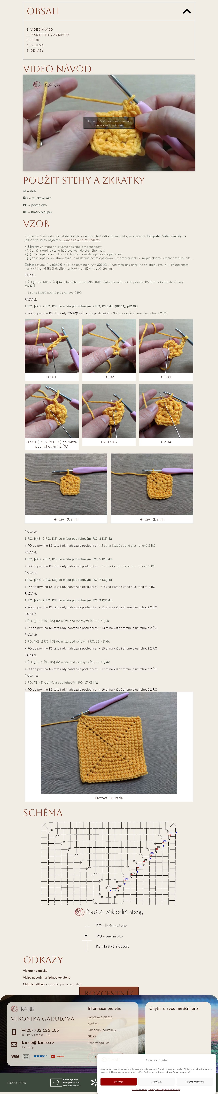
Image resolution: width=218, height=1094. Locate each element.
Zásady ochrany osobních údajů (164, 1089)
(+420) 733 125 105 (39, 1032)
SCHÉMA (37, 45)
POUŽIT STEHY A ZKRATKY (50, 35)
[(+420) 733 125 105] (14, 1034)
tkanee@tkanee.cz (37, 1044)
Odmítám (157, 1081)
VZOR (34, 40)
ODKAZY (37, 50)
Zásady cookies (139, 1089)
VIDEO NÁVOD (41, 29)
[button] (186, 11)
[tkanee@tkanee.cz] (14, 1046)
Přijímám (118, 1081)
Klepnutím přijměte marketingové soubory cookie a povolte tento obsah (109, 122)
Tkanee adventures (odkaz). (81, 240)
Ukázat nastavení (194, 1081)
